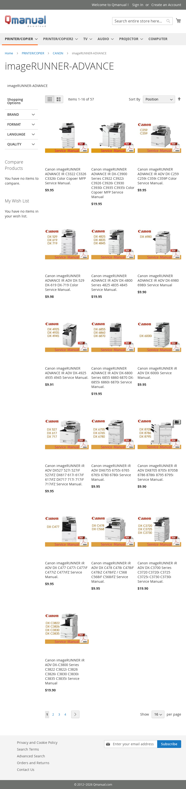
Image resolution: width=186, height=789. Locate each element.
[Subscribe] (169, 744)
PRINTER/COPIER (33, 53)
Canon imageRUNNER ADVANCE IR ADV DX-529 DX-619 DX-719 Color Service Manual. (64, 282)
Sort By (134, 99)
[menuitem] (20, 39)
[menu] (93, 39)
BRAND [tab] (13, 114)
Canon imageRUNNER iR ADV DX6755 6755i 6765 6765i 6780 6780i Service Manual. (111, 472)
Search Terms (28, 749)
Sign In (137, 4)
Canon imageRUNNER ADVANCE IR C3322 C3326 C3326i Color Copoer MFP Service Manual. (65, 176)
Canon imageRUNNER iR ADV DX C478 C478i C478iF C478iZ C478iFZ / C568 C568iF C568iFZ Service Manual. (112, 572)
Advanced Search (31, 756)
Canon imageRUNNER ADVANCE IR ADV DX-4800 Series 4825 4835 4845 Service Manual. (111, 282)
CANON (58, 53)
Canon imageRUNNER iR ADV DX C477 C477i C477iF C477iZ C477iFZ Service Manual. (66, 570)
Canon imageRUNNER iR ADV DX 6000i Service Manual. (157, 373)
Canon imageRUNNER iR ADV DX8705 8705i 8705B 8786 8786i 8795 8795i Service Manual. (158, 472)
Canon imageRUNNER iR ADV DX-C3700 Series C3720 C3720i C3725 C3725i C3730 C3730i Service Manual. (157, 572)
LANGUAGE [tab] (16, 134)
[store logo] (25, 21)
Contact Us (25, 769)
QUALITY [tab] (14, 144)
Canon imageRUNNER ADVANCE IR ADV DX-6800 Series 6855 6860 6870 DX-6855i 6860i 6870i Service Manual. (112, 377)
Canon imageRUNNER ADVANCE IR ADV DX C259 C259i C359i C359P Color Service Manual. (158, 176)
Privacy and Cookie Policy (37, 742)
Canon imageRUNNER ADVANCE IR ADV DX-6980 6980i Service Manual (158, 280)
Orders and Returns (33, 762)
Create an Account (166, 4)
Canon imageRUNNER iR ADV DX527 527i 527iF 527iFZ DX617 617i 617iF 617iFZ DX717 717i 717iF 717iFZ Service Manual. (65, 474)
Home (9, 53)
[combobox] (142, 21)
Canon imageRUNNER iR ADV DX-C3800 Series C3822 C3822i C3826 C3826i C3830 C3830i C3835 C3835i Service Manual (65, 671)
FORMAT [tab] (14, 124)
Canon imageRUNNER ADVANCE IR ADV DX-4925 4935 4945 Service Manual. (66, 373)
